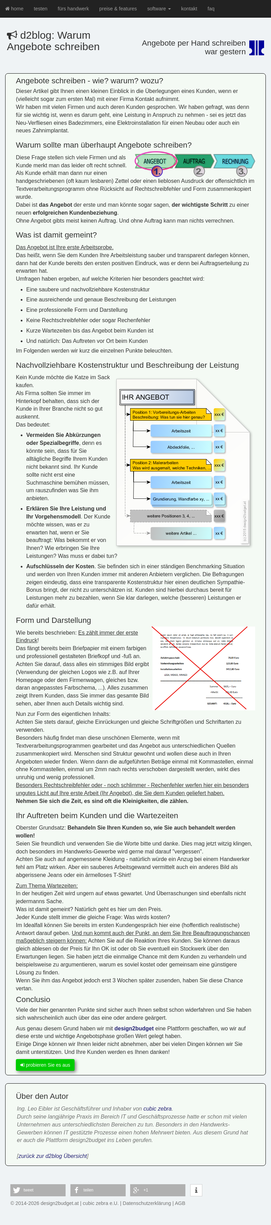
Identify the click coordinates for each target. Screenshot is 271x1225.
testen (40, 8)
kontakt (189, 8)
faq (210, 8)
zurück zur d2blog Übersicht (52, 1156)
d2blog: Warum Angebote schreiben (53, 40)
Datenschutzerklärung (147, 1203)
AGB (180, 1203)
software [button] (159, 8)
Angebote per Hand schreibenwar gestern (194, 47)
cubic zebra (157, 1109)
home (14, 8)
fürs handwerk (73, 8)
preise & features (118, 8)
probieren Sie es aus (45, 1065)
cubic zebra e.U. (101, 1203)
